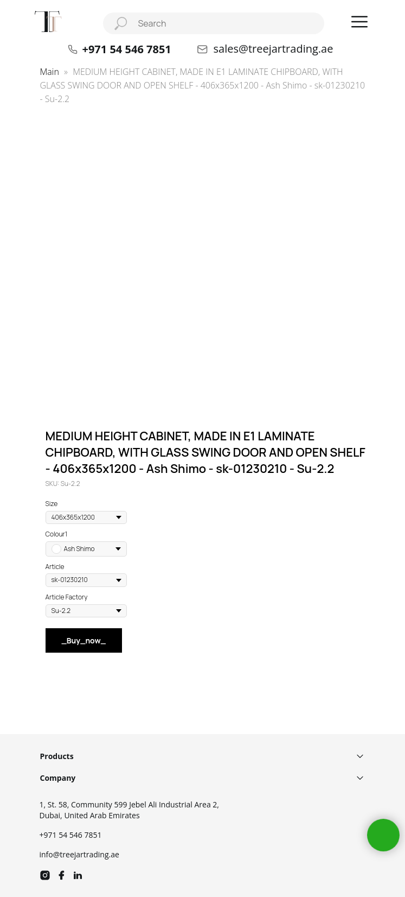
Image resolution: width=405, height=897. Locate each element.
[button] (359, 22)
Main (49, 72)
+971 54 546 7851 (71, 835)
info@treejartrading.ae (79, 854)
